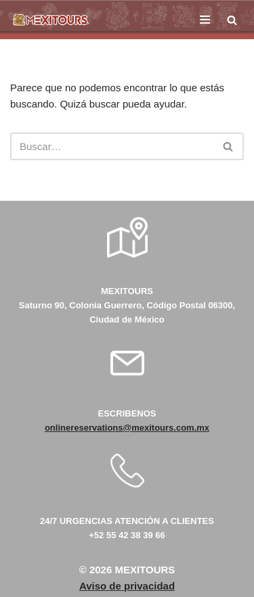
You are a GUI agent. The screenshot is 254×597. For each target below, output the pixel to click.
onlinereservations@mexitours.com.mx (127, 428)
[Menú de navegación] (205, 19)
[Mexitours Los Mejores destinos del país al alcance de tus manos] (50, 19)
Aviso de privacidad (127, 586)
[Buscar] (232, 20)
